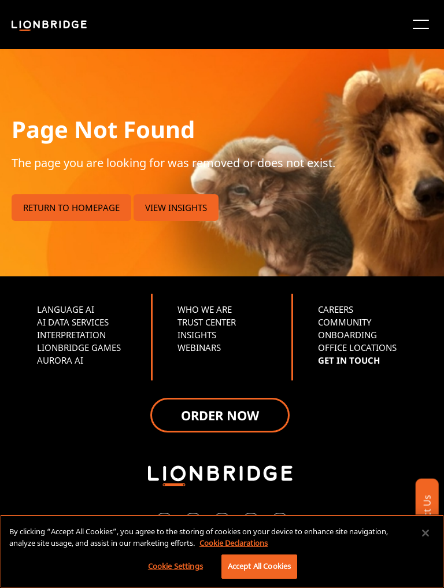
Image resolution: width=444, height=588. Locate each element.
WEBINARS (199, 347)
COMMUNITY (344, 322)
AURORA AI (60, 360)
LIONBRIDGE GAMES (79, 347)
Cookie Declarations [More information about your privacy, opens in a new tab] (233, 543)
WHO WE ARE (204, 309)
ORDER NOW (220, 415)
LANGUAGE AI (65, 309)
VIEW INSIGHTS (176, 207)
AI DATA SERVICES (73, 322)
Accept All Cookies (259, 566)
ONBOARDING (347, 335)
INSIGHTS (196, 335)
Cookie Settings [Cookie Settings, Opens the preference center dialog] (175, 566)
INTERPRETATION (71, 335)
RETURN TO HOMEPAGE (71, 207)
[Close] (425, 533)
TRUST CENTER (206, 322)
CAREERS (335, 309)
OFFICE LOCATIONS (357, 347)
